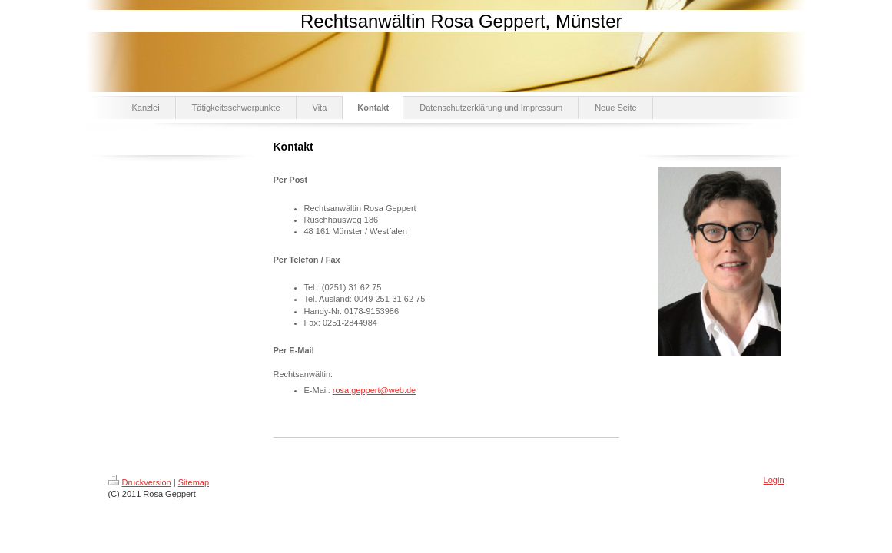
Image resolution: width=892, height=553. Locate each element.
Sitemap (193, 482)
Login (774, 480)
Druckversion (139, 482)
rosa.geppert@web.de (374, 390)
